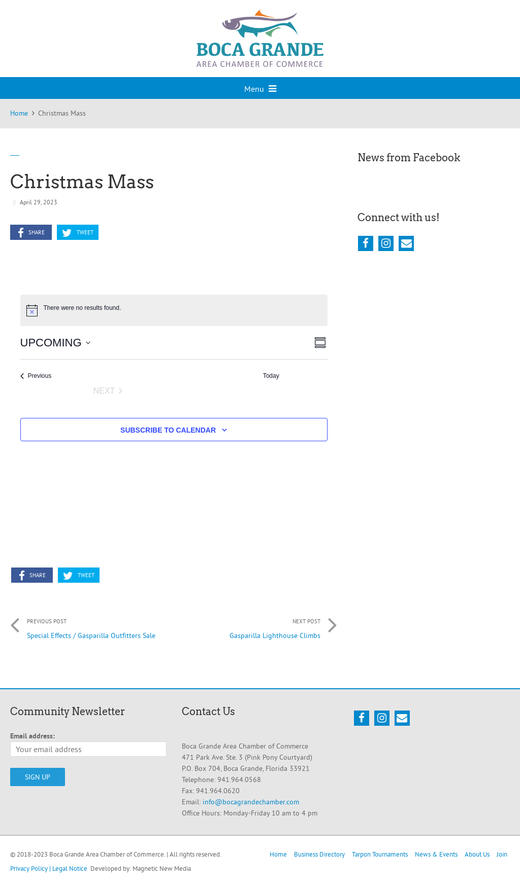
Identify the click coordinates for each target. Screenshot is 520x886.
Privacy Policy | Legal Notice (48, 868)
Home (278, 854)
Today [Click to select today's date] (271, 375)
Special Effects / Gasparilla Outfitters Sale (92, 626)
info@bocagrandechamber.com (251, 801)
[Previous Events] (36, 376)
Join (502, 854)
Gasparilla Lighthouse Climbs (255, 626)
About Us (477, 854)
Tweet (77, 233)
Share (31, 233)
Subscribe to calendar (168, 430)
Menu (260, 89)
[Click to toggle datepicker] (55, 342)
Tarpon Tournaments (380, 854)
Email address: (32, 735)
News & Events (436, 854)
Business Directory (319, 854)
